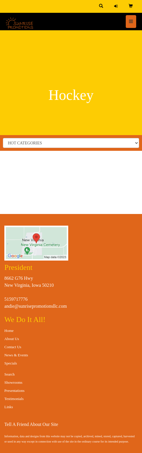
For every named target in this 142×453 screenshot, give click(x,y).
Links (8, 407)
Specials (10, 363)
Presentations (14, 390)
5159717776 (16, 299)
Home (9, 330)
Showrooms (13, 382)
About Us (11, 339)
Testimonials (14, 399)
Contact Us (12, 347)
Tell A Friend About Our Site (31, 424)
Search (9, 374)
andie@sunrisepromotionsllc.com (35, 306)
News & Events (16, 355)
